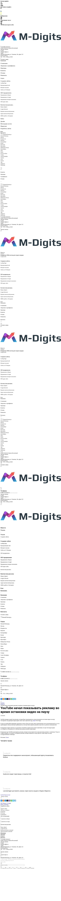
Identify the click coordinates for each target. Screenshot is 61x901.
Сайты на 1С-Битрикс (5, 89)
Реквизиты (4, 75)
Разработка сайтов (6, 128)
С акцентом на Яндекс (5, 818)
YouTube (2, 794)
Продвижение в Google (6, 97)
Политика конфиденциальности (7, 860)
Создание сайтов (5, 81)
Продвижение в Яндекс (6, 95)
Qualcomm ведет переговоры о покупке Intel (17, 774)
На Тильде (3, 813)
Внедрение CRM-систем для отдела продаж (12, 255)
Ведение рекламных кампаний (7, 830)
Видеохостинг (7, 794)
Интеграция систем (6, 124)
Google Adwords (4, 109)
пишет (34, 720)
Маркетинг (4, 126)
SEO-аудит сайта (4, 101)
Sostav (7, 737)
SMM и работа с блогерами (7, 115)
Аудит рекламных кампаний (6, 831)
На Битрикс (3, 811)
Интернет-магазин (5, 87)
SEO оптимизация (5, 816)
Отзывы (3, 73)
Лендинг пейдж (4, 808)
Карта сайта (3, 861)
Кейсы (2, 118)
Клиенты (3, 70)
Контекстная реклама (7, 105)
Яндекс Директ (4, 106)
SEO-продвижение (6, 93)
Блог (2, 131)
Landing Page (3, 83)
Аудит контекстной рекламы (7, 113)
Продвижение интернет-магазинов (8, 99)
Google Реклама (4, 828)
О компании (4, 63)
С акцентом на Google (5, 821)
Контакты (3, 133)
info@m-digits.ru (4, 51)
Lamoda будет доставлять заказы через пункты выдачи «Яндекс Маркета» (27, 791)
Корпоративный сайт (5, 85)
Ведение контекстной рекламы (7, 111)
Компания (3, 60)
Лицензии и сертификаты (8, 65)
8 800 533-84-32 (6, 46)
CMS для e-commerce (5, 810)
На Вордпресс (3, 814)
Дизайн (3, 121)
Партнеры (3, 68)
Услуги (2, 78)
